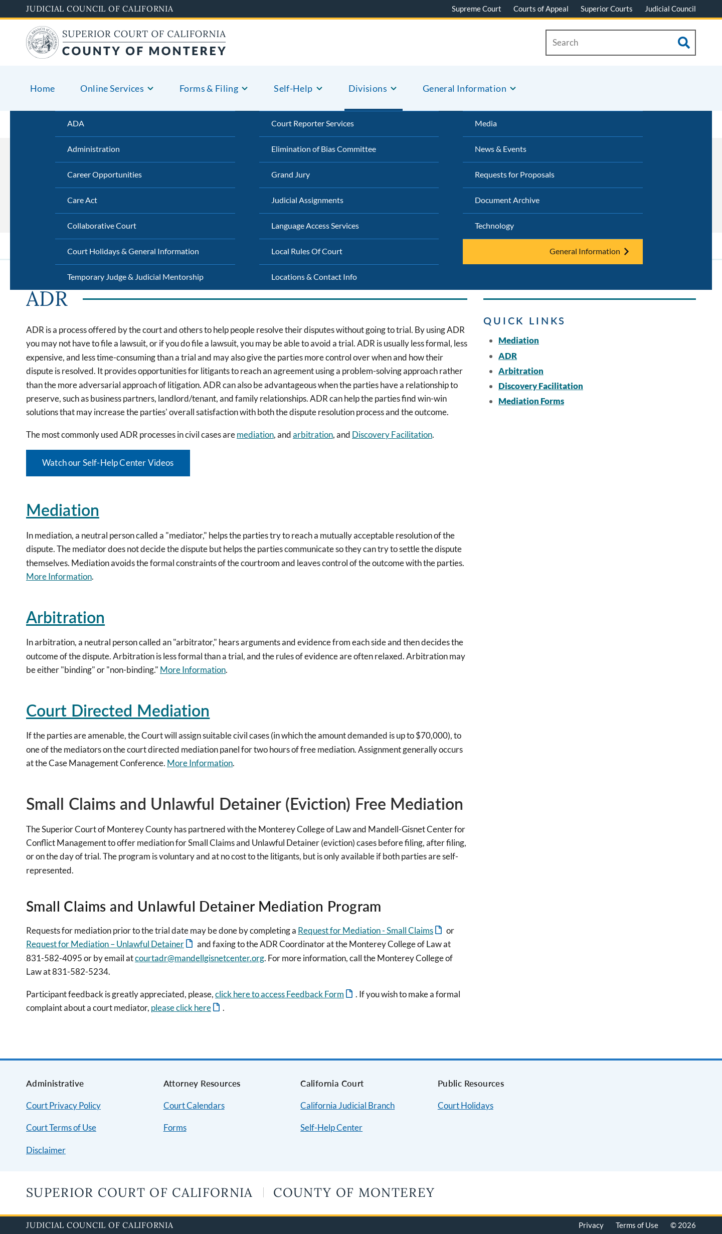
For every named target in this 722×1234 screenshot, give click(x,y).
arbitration (313, 434)
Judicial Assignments (307, 200)
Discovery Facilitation (392, 434)
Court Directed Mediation (118, 710)
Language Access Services (315, 225)
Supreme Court (476, 8)
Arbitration (65, 617)
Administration (93, 148)
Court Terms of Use (61, 1127)
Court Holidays (465, 1105)
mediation (255, 434)
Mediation (62, 509)
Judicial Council (670, 8)
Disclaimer (46, 1150)
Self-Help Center (331, 1127)
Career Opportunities (104, 174)
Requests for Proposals (515, 174)
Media (486, 123)
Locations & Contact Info (314, 276)
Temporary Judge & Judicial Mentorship (135, 276)
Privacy (591, 1224)
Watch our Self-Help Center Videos (108, 462)
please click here (181, 1007)
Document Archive (507, 200)
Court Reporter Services (312, 123)
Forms (175, 1127)
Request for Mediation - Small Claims (365, 930)
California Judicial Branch (347, 1105)
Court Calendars (194, 1105)
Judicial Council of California (99, 9)
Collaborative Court (101, 225)
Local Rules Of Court (306, 251)
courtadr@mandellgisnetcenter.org (199, 958)
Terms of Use (637, 1224)
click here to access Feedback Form (279, 994)
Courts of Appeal (541, 8)
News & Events (500, 148)
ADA (75, 123)
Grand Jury (290, 174)
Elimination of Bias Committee (323, 148)
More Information (59, 576)
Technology (494, 225)
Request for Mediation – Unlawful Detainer (105, 944)
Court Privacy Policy (63, 1105)
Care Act (82, 200)
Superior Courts (607, 8)
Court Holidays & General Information (133, 251)
